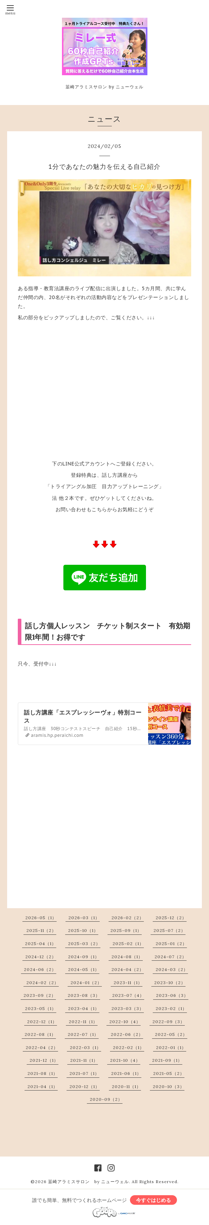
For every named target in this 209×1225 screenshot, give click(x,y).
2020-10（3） (168, 1086)
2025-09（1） (126, 930)
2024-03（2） (172, 969)
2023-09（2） (39, 995)
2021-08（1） (42, 1073)
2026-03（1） (84, 917)
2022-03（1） (85, 1047)
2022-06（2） (127, 1034)
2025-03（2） (84, 943)
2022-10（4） (125, 1021)
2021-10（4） (125, 1060)
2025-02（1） (128, 943)
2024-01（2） (86, 982)
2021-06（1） (126, 1073)
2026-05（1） (41, 917)
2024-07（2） (171, 956)
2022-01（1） (171, 1047)
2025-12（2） (171, 917)
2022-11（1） (83, 1021)
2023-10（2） (170, 982)
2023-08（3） (84, 995)
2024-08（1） (127, 956)
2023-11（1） (128, 982)
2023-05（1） (40, 1008)
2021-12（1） (44, 1060)
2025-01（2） (171, 943)
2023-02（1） (171, 1008)
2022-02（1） (128, 1047)
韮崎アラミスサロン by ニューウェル (88, 1181)
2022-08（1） (40, 1034)
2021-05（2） (168, 1073)
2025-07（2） (169, 930)
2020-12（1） (84, 1086)
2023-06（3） (172, 995)
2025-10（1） (83, 930)
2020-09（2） (106, 1099)
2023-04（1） (83, 1008)
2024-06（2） (40, 969)
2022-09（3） (168, 1021)
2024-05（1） (83, 969)
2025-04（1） (40, 943)
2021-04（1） (42, 1086)
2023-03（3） (127, 1008)
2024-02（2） (42, 982)
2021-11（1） (84, 1060)
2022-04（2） (42, 1047)
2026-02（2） (127, 917)
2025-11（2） (41, 930)
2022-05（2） (171, 1034)
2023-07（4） (128, 995)
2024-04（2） (127, 969)
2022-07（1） (83, 1034)
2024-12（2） (40, 956)
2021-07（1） (84, 1073)
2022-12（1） (42, 1021)
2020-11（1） (126, 1086)
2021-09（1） (167, 1060)
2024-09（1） (83, 956)
